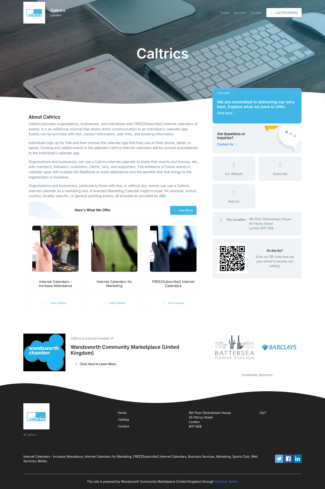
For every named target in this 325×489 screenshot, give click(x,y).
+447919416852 (284, 13)
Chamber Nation (226, 481)
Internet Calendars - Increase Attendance (55, 284)
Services (240, 13)
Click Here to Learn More (95, 364)
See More (183, 210)
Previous (209, 347)
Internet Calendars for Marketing (114, 284)
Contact (256, 13)
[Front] (35, 13)
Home (225, 13)
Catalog (123, 419)
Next (305, 347)
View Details (55, 303)
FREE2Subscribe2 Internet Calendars (173, 284)
